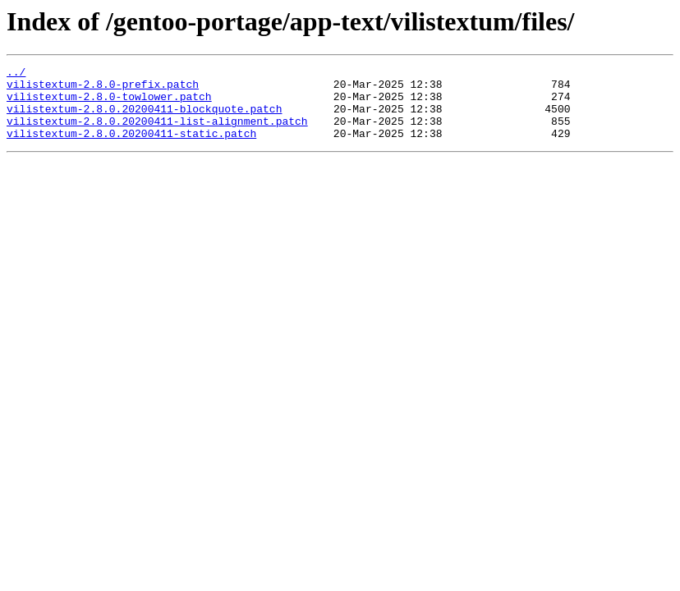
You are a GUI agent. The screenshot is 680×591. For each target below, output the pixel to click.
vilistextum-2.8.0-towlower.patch (109, 103)
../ (16, 73)
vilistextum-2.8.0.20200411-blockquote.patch (144, 118)
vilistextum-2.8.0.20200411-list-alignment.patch (157, 133)
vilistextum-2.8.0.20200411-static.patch (131, 147)
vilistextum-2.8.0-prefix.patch (103, 88)
